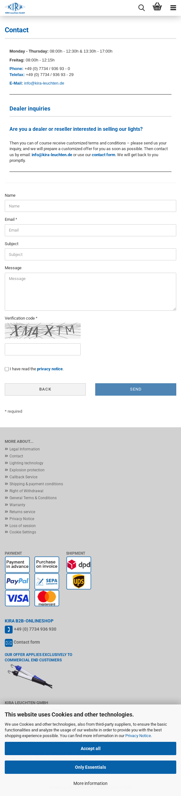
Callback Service (23, 477)
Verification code (20, 318)
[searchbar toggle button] (141, 8)
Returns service (22, 512)
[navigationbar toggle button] (173, 8)
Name (10, 195)
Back (45, 389)
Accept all (91, 748)
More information (90, 783)
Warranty (17, 505)
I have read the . (37, 368)
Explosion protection (27, 470)
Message (13, 267)
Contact (16, 456)
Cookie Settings (22, 532)
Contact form (27, 642)
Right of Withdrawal (26, 491)
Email (10, 219)
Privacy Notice (138, 735)
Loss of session (22, 526)
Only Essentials (90, 767)
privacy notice (50, 368)
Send (136, 389)
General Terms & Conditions (33, 498)
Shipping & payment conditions (36, 484)
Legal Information (24, 449)
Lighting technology (26, 463)
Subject (11, 243)
